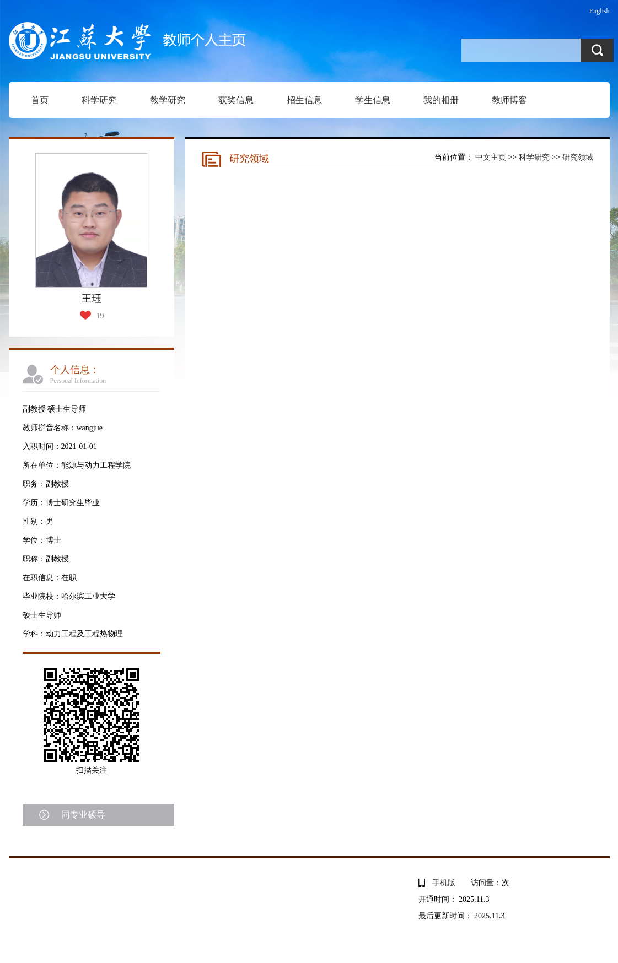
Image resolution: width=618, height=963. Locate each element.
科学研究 (99, 100)
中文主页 (490, 157)
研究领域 (577, 157)
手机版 (443, 883)
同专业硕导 (83, 814)
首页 (40, 100)
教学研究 (167, 100)
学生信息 (372, 100)
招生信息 (304, 100)
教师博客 (509, 100)
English (599, 11)
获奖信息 (236, 100)
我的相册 (441, 100)
